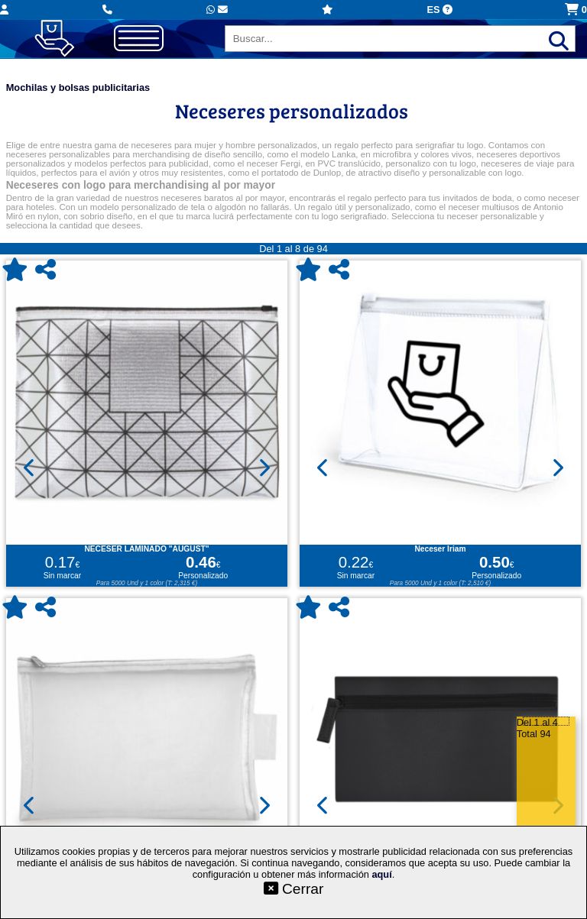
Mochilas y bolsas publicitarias (78, 87)
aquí (381, 874)
